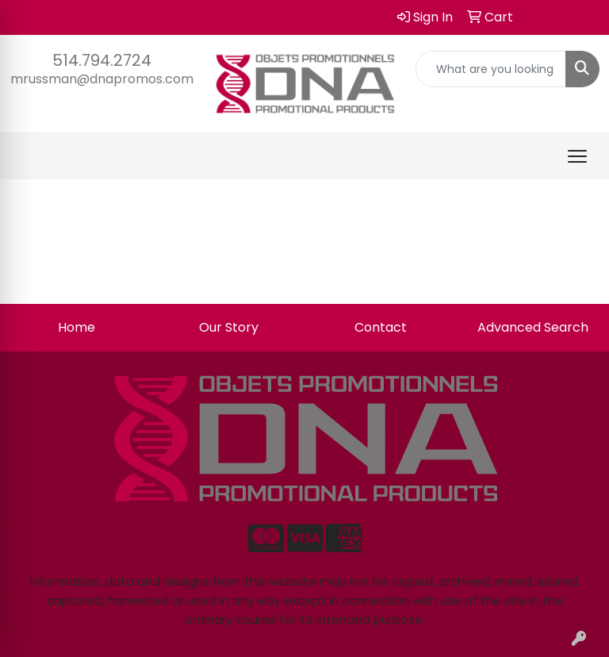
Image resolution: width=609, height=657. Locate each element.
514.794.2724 (101, 60)
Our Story (229, 327)
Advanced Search (532, 327)
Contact (380, 327)
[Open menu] (577, 156)
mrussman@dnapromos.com (101, 79)
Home (76, 327)
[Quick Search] (491, 69)
